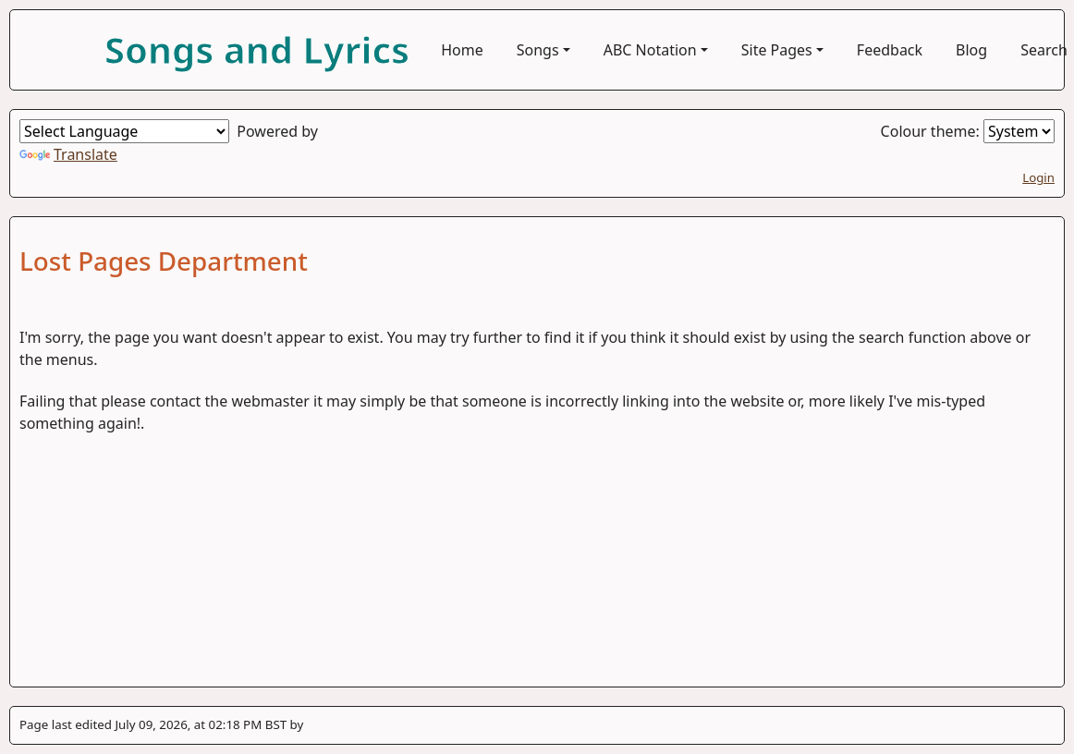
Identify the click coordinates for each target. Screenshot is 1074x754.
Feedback (889, 50)
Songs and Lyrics (256, 49)
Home (462, 50)
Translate (68, 154)
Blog (971, 50)
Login (1038, 177)
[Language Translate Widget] (124, 131)
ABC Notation (650, 50)
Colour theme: (968, 131)
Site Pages (776, 50)
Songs (538, 50)
